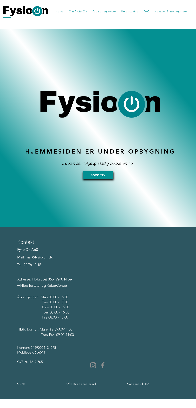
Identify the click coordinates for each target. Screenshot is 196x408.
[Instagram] (93, 365)
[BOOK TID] (98, 175)
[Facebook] (103, 365)
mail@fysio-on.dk (39, 257)
